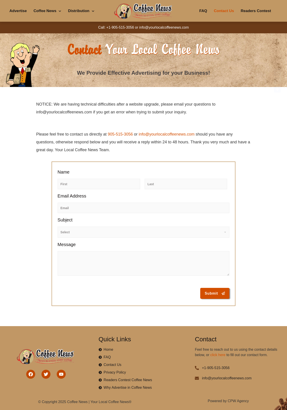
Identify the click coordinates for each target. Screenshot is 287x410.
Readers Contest (256, 11)
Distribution (81, 11)
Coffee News (47, 11)
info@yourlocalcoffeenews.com (167, 134)
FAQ (203, 11)
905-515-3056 (120, 134)
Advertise (18, 11)
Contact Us (224, 11)
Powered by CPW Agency (228, 401)
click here (218, 355)
